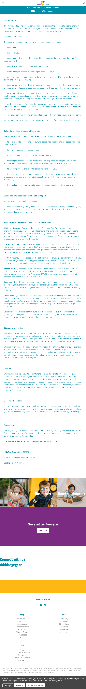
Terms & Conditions (22, 658)
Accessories (22, 624)
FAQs (22, 650)
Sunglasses (22, 635)
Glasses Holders (22, 627)
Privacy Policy (22, 660)
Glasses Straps (22, 632)
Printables (22, 629)
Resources (63, 621)
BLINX (22, 637)
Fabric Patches (22, 621)
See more (43, 530)
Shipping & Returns (22, 652)
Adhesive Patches (22, 619)
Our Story (64, 619)
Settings (7, 685)
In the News (64, 627)
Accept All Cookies (35, 685)
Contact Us (22, 655)
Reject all (19, 685)
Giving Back (64, 624)
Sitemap (63, 632)
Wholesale (64, 629)
